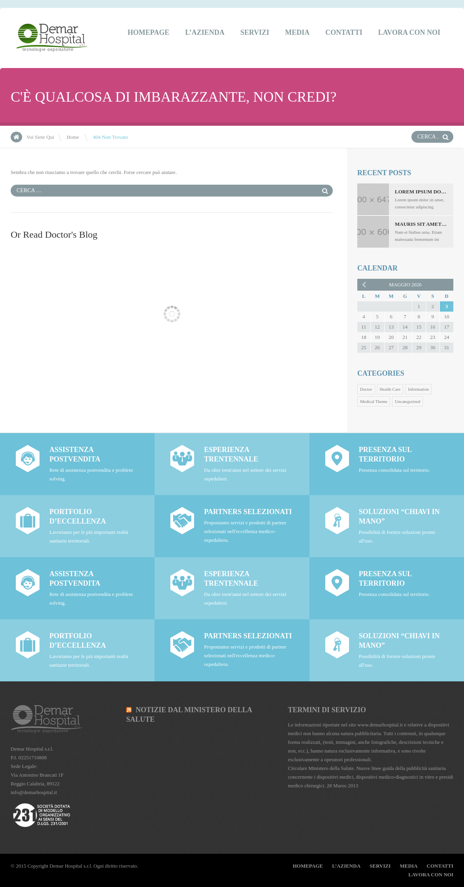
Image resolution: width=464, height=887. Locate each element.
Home (72, 137)
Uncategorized (407, 401)
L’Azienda (204, 32)
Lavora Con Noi (409, 32)
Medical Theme (373, 401)
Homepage (149, 32)
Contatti (343, 32)
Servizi (254, 32)
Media (297, 32)
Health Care (390, 389)
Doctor (366, 389)
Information (418, 389)
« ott (363, 284)
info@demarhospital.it (34, 792)
